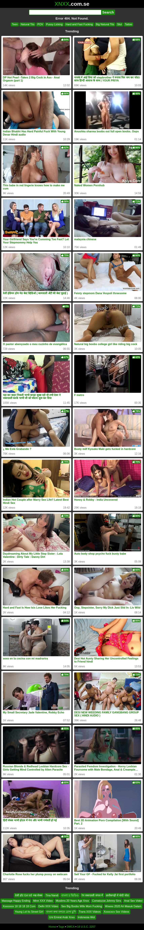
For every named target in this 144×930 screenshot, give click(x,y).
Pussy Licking (54, 24)
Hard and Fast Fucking (79, 24)
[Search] (65, 12)
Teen (15, 24)
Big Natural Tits (105, 24)
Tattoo (128, 24)
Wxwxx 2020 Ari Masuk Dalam (123, 906)
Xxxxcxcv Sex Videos (116, 911)
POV (40, 24)
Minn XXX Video (43, 900)
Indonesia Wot (86, 917)
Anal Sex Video (133, 900)
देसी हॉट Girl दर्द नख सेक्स (28, 895)
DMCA (71, 926)
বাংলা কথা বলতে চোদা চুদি (61, 911)
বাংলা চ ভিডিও (70, 895)
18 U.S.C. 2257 (86, 926)
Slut (119, 24)
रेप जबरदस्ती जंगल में (92, 895)
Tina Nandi (51, 895)
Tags (61, 926)
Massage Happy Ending (16, 900)
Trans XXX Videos (90, 911)
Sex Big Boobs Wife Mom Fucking (81, 906)
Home (52, 926)
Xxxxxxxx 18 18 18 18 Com (19, 906)
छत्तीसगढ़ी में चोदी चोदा (117, 895)
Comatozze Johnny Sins (106, 900)
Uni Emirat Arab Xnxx (62, 917)
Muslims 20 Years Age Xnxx (72, 900)
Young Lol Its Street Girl (29, 911)
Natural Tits (27, 24)
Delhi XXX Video (48, 906)
